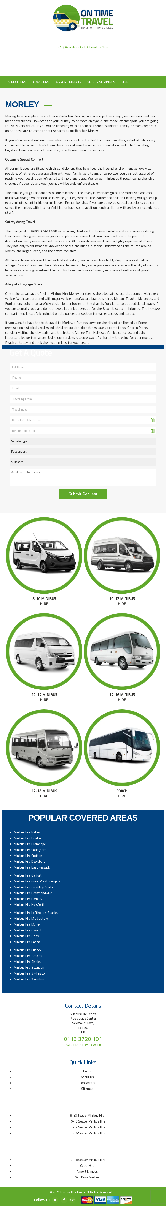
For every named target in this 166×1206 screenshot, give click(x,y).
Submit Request (83, 494)
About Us (76, 70)
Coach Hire (41, 82)
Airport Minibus (68, 82)
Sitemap (87, 1088)
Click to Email (83, 64)
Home (87, 1071)
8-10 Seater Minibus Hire (87, 1115)
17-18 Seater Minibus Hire (87, 1159)
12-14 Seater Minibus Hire (87, 1127)
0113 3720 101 (83, 51)
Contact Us (97, 70)
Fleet (126, 82)
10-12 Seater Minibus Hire (87, 1121)
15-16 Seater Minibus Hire (87, 1133)
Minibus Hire (17, 82)
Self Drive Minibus (101, 82)
